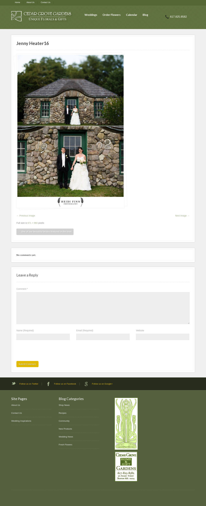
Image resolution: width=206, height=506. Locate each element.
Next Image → (182, 215)
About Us (30, 2)
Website (140, 330)
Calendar (131, 14)
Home (17, 2)
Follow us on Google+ (102, 384)
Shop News (64, 405)
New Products (65, 429)
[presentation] (40, 351)
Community (64, 421)
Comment (22, 289)
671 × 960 (33, 223)
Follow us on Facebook (65, 384)
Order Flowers (112, 14)
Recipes (62, 413)
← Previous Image (25, 215)
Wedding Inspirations (21, 421)
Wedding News (66, 437)
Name (25, 330)
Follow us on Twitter (28, 384)
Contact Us (45, 2)
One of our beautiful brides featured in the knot (45, 231)
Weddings (90, 14)
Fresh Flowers (65, 444)
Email (84, 330)
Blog (145, 14)
